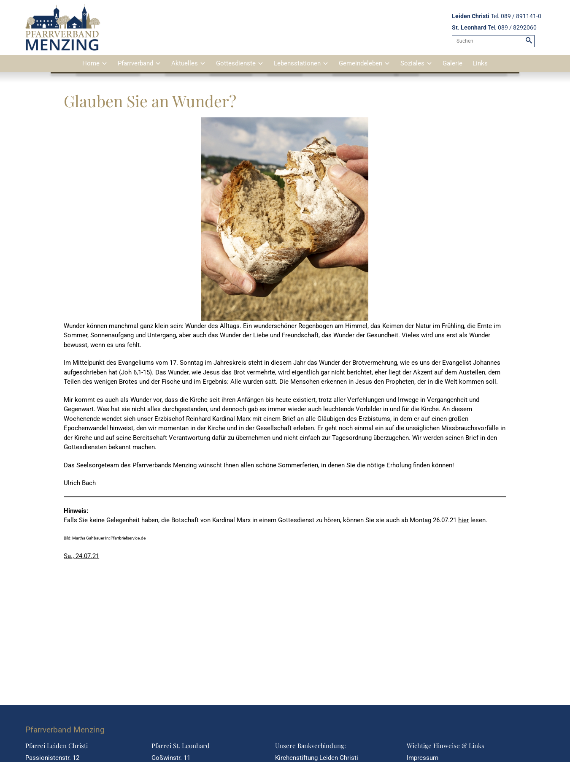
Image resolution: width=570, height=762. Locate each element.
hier (463, 520)
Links (480, 63)
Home (91, 63)
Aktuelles (184, 63)
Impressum (422, 758)
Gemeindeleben (360, 63)
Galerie (452, 63)
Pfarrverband (135, 63)
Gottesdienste (236, 63)
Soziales (412, 63)
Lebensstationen (297, 63)
